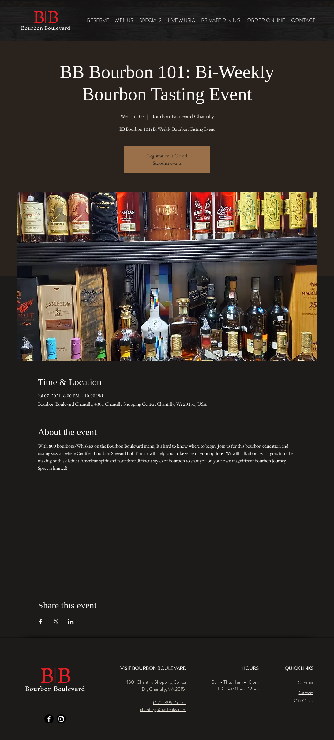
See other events (167, 163)
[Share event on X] (56, 621)
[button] (124, 20)
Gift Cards (303, 700)
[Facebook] (49, 718)
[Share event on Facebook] (41, 621)
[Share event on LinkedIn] (71, 621)
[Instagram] (61, 718)
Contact (305, 682)
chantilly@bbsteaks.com (163, 709)
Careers (306, 692)
